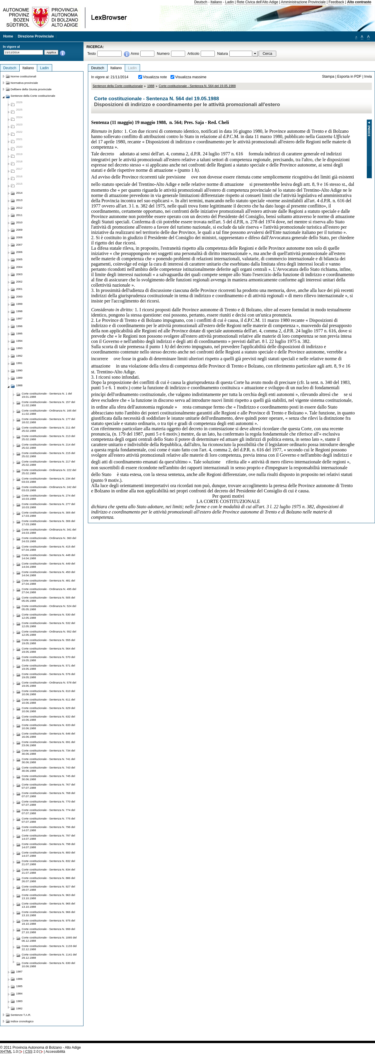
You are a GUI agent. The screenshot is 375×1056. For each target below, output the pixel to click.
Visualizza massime (191, 77)
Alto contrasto (359, 2)
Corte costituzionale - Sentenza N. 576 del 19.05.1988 (48, 675)
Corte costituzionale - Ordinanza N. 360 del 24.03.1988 (49, 539)
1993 (19, 348)
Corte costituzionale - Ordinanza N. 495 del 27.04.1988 (49, 590)
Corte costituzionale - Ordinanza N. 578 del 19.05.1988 (49, 684)
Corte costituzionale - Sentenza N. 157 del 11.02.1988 (48, 403)
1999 (19, 303)
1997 (19, 318)
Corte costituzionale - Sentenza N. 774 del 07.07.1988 (48, 811)
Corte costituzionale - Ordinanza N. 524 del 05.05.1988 (49, 607)
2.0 (31, 1052)
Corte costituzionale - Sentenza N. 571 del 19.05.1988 (48, 667)
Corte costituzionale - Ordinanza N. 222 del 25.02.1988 (49, 471)
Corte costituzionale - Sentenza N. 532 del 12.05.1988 (48, 624)
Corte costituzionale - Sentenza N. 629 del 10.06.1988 (48, 709)
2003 (19, 274)
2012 (19, 207)
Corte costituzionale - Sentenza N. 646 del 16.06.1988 (48, 735)
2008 (19, 237)
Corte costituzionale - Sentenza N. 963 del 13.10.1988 (48, 896)
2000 (19, 296)
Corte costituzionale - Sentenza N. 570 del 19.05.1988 (48, 658)
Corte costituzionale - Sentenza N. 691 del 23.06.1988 (48, 743)
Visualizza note (155, 77)
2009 (19, 229)
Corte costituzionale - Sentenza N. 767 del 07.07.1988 (48, 786)
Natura (222, 54)
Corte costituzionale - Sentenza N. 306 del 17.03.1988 (48, 522)
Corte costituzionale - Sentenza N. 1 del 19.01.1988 (47, 395)
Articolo (194, 54)
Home (8, 36)
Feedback (336, 2)
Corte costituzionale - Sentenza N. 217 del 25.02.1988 (48, 463)
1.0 (9, 1052)
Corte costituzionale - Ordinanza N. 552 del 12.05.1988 (49, 633)
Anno (135, 54)
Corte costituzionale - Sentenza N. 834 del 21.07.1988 (48, 871)
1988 (150, 86)
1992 (19, 355)
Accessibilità (55, 1052)
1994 (19, 340)
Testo (91, 54)
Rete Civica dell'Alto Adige (257, 2)
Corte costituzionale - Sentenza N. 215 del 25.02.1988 (48, 454)
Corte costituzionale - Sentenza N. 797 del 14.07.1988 (48, 837)
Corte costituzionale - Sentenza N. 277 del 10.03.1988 (48, 505)
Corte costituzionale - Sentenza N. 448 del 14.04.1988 (48, 556)
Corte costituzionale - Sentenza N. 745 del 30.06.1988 (48, 777)
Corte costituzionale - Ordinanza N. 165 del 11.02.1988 (49, 412)
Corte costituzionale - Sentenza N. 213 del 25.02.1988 (48, 437)
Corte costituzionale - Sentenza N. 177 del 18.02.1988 (48, 420)
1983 (19, 1001)
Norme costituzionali (23, 76)
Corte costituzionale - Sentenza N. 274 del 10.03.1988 (48, 497)
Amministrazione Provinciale (303, 2)
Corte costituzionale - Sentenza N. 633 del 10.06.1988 (48, 726)
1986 (19, 978)
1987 (19, 971)
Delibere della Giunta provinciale (31, 89)
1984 (19, 993)
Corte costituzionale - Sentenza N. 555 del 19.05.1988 (48, 641)
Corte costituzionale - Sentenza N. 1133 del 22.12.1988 (49, 947)
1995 (19, 333)
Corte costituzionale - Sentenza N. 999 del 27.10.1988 (48, 930)
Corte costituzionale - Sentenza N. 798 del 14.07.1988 (48, 845)
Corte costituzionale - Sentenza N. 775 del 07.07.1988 (48, 820)
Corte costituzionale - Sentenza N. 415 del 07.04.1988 (48, 548)
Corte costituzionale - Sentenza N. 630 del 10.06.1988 (48, 964)
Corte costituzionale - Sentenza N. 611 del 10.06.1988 (48, 701)
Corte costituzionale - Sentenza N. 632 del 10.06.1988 (48, 718)
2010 (19, 222)
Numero (163, 54)
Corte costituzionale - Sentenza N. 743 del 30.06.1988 (48, 769)
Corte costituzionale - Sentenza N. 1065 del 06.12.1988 (49, 939)
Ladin (229, 2)
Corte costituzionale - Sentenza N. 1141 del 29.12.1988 (49, 956)
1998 (19, 311)
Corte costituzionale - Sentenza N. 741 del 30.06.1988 (48, 760)
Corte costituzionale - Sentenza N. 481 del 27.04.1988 (48, 582)
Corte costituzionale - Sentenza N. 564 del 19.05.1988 (197, 86)
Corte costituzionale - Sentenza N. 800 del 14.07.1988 (48, 854)
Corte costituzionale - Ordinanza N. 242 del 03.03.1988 (49, 488)
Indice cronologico (22, 1021)
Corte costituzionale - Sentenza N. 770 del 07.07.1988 (48, 803)
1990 (19, 370)
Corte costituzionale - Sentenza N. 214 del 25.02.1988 (48, 446)
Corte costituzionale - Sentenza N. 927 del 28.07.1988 (48, 888)
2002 (19, 281)
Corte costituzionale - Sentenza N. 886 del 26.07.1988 (48, 879)
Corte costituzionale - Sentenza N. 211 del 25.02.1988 (48, 429)
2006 (19, 252)
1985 (19, 986)
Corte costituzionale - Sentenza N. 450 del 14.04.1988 (48, 573)
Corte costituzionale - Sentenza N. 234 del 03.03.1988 (48, 480)
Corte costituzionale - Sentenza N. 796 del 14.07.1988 (48, 828)
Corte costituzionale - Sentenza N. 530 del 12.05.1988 (48, 616)
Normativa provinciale (24, 82)
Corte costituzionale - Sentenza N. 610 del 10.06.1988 (48, 692)
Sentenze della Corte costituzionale (118, 86)
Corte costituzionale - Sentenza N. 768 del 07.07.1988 (48, 794)
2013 (19, 200)
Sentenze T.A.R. (21, 1014)
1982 (19, 1008)
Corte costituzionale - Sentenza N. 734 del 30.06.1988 (48, 752)
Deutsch (200, 2)
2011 (19, 215)
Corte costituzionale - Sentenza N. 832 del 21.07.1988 (48, 862)
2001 (19, 288)
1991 (19, 363)
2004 (19, 266)
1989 (19, 377)
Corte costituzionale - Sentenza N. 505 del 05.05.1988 (48, 599)
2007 (19, 244)
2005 (19, 259)
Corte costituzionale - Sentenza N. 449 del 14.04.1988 (48, 565)
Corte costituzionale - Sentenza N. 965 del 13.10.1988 (48, 905)
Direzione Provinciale (36, 36)
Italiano (216, 2)
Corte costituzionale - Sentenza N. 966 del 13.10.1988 (48, 913)
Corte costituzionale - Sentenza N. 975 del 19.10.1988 (48, 922)
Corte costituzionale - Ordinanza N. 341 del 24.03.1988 (49, 531)
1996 (19, 326)
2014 (19, 192)
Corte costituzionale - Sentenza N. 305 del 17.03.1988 (48, 514)
